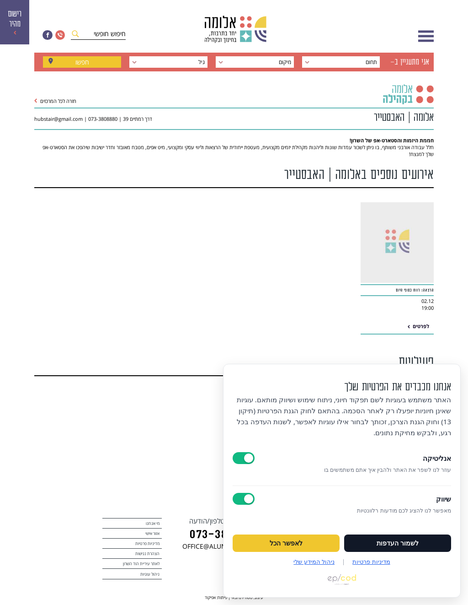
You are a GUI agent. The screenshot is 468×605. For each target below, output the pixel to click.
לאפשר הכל (286, 543)
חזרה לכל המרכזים (55, 100)
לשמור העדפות (398, 543)
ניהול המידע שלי (314, 561)
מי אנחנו (153, 523)
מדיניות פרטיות (147, 543)
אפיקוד (210, 597)
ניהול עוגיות (150, 574)
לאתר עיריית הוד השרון (141, 564)
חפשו (82, 62)
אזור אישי (152, 533)
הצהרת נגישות (147, 553)
